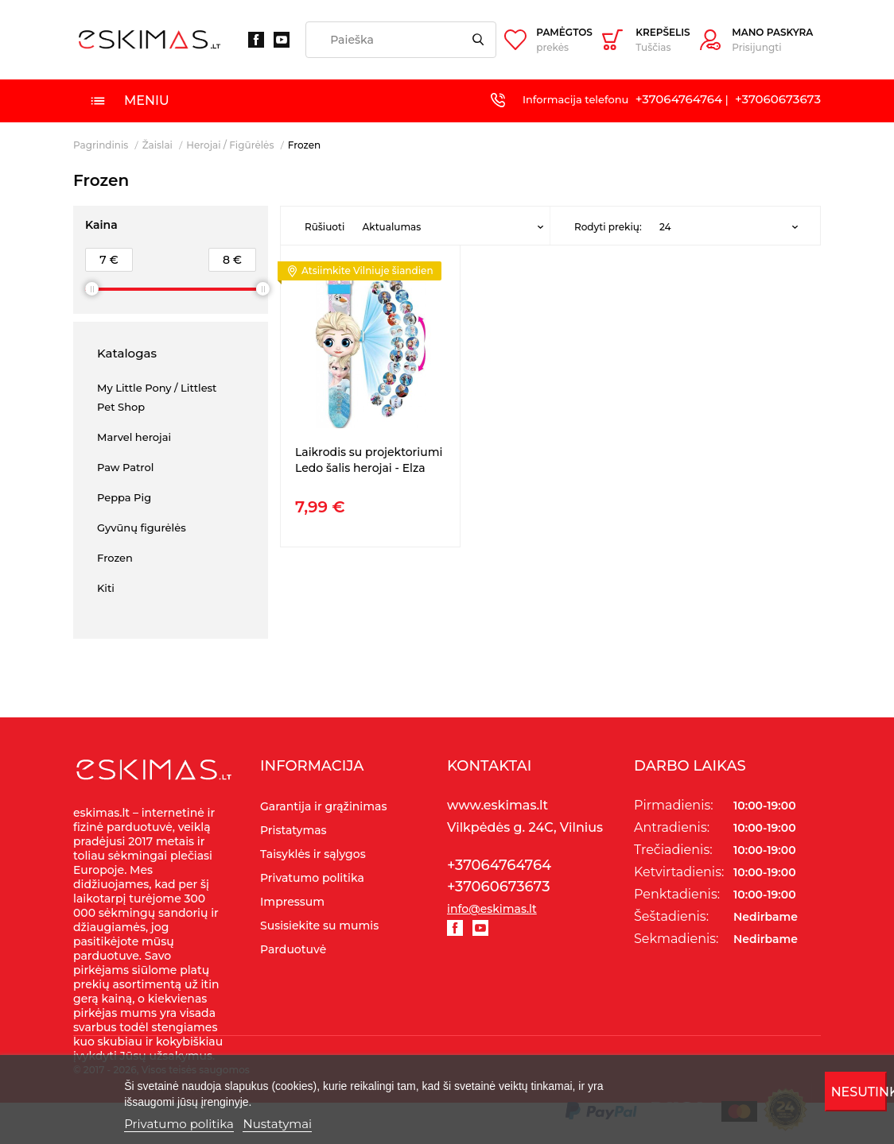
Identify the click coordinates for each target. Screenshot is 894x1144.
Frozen (115, 557)
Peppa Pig (124, 497)
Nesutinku (859, 1092)
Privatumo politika (179, 1123)
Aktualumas (391, 227)
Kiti (106, 588)
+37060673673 (778, 98)
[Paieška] (400, 39)
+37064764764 (679, 98)
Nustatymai (277, 1123)
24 (665, 227)
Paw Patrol (125, 467)
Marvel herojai (134, 437)
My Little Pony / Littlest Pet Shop (157, 397)
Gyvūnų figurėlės (141, 527)
